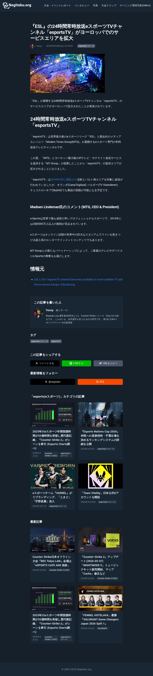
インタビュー (82, 5)
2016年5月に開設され (64, 179)
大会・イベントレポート (57, 5)
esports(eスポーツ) (86, 46)
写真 (95, 5)
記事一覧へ (62, 310)
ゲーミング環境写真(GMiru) (135, 5)
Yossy (49, 310)
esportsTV (55, 341)
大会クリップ (108, 5)
